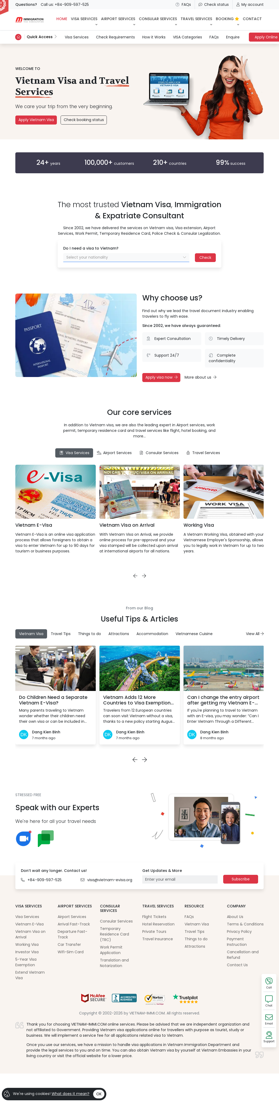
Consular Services (116, 921)
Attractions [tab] (118, 633)
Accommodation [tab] (152, 633)
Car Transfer (69, 944)
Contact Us (237, 965)
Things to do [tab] (89, 633)
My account (250, 4)
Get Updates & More (162, 870)
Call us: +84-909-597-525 (65, 4)
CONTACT (252, 18)
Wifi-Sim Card (71, 952)
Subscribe (241, 879)
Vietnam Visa (197, 924)
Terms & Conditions (245, 924)
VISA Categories (187, 37)
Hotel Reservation (158, 924)
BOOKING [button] (227, 18)
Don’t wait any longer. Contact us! (54, 870)
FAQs (183, 4)
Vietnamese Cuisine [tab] (194, 633)
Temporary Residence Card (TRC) (114, 934)
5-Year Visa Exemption (25, 962)
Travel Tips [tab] (61, 633)
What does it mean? (70, 1093)
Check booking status (84, 119)
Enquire (233, 37)
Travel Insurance (157, 939)
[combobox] (126, 257)
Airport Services (72, 916)
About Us (235, 916)
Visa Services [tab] (74, 452)
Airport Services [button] (118, 18)
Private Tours (154, 931)
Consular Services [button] (158, 18)
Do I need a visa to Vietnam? (90, 248)
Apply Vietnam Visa (36, 119)
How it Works (154, 37)
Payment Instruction (237, 941)
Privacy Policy (239, 931)
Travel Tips (194, 931)
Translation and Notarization (114, 962)
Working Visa (199, 525)
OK (99, 1094)
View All (255, 633)
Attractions (195, 946)
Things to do (196, 939)
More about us (200, 377)
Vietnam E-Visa (33, 525)
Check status (214, 4)
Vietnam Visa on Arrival (126, 525)
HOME (61, 18)
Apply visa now (161, 377)
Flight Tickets (154, 916)
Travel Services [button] (196, 18)
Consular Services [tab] (159, 452)
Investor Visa (27, 952)
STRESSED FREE (28, 794)
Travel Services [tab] (203, 452)
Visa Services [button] (84, 18)
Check (205, 257)
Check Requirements (115, 37)
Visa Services (77, 37)
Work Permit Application (111, 950)
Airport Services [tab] (114, 452)
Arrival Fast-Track (74, 924)
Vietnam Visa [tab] (31, 633)
